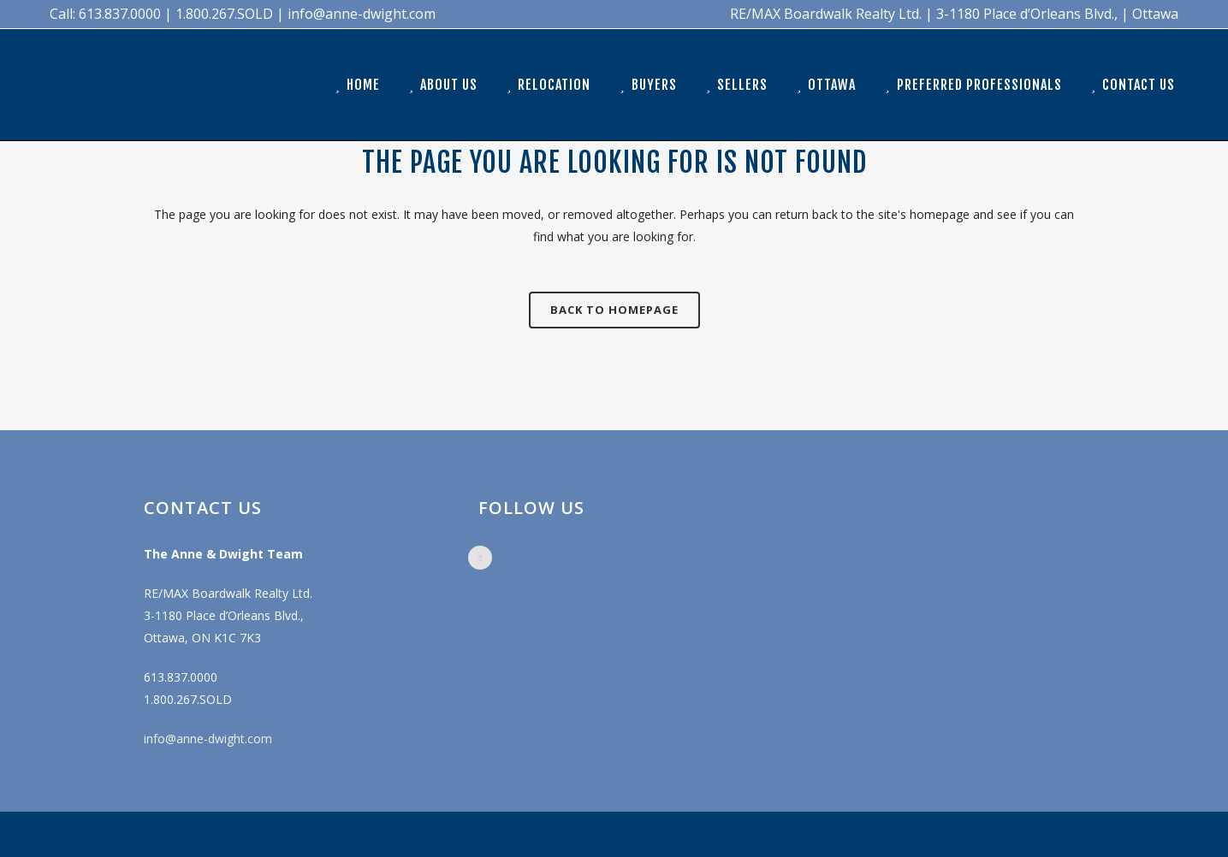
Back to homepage (614, 309)
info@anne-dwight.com (208, 738)
